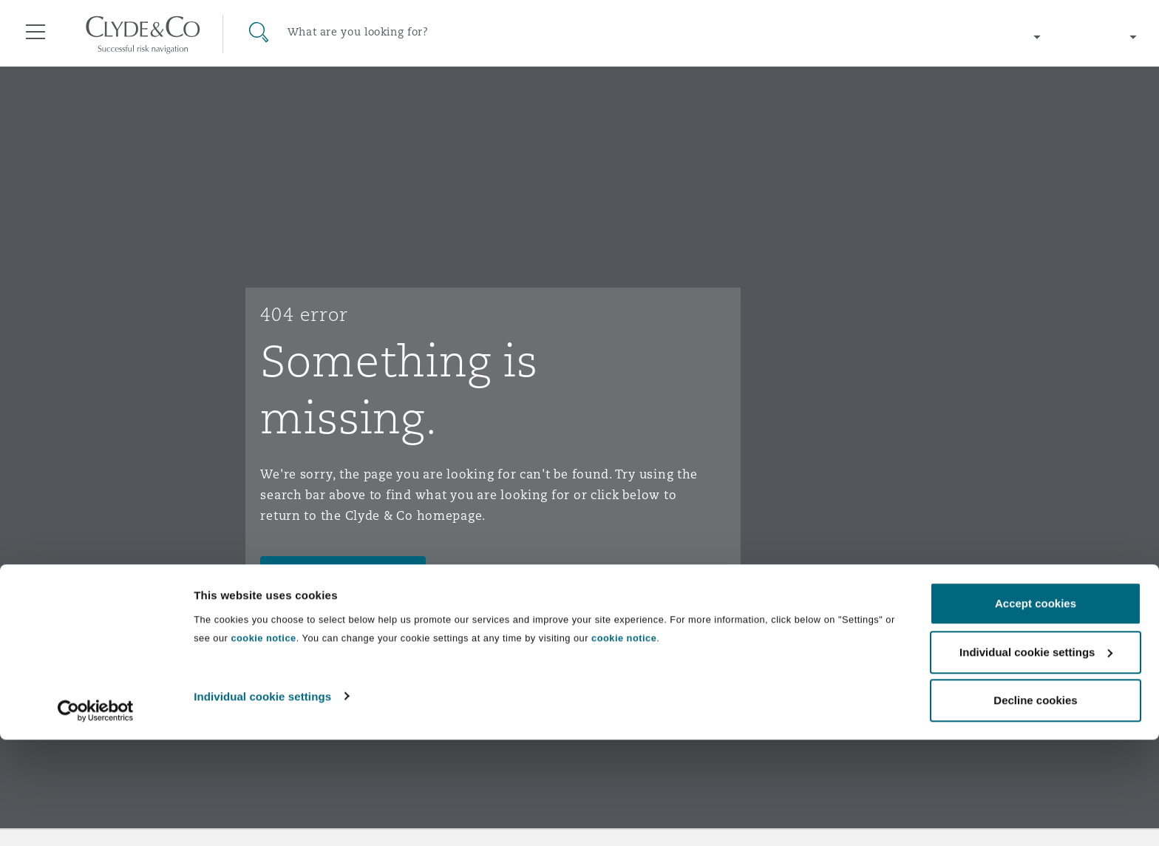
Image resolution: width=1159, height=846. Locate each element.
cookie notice (263, 743)
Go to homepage (329, 573)
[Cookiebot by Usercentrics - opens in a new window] (95, 817)
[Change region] (991, 37)
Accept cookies (1035, 709)
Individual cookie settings (262, 802)
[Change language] (1100, 37)
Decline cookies (1035, 806)
